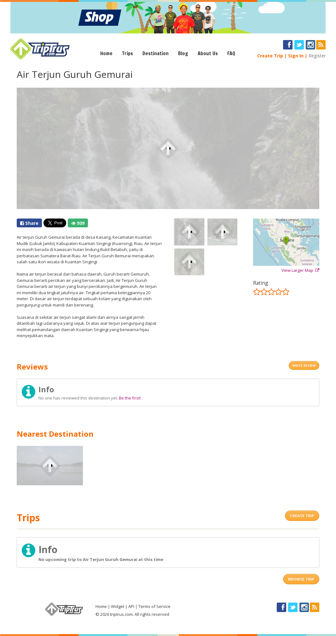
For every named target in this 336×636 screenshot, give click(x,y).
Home (106, 53)
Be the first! (130, 398)
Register (317, 56)
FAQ (231, 53)
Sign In (296, 56)
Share (29, 223)
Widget (117, 606)
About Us (208, 53)
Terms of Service (154, 606)
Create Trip (270, 56)
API (131, 606)
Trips (127, 53)
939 (77, 223)
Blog (183, 53)
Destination (155, 53)
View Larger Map (300, 270)
